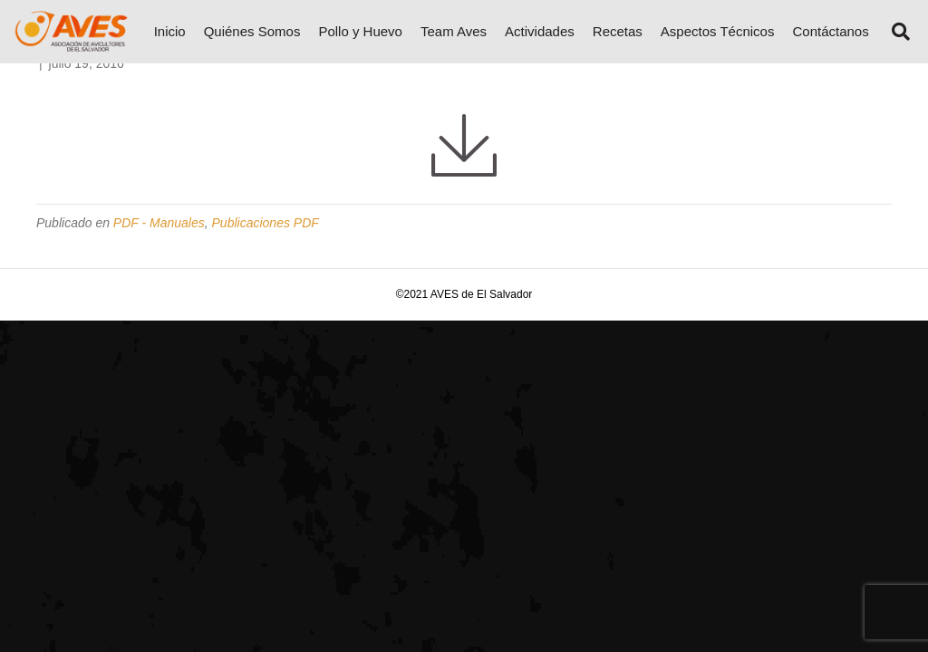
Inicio (170, 31)
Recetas (618, 31)
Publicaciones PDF (265, 223)
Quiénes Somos (252, 31)
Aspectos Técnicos (718, 31)
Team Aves (453, 31)
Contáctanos (830, 31)
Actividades (540, 31)
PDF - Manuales (159, 223)
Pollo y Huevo (360, 31)
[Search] (894, 32)
